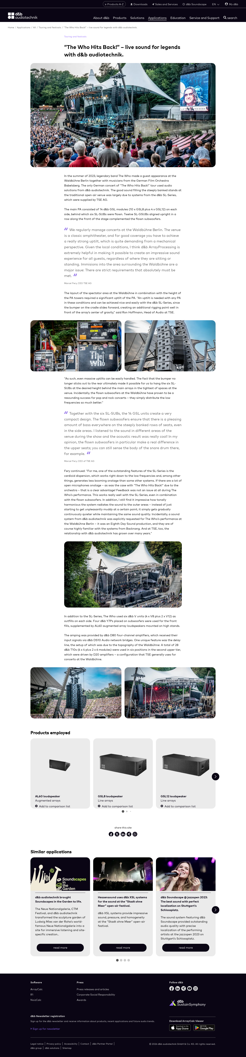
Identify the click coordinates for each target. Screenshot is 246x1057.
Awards (81, 999)
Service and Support (204, 18)
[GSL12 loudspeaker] (186, 765)
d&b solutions (52, 1047)
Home (11, 27)
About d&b (101, 18)
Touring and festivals (50, 27)
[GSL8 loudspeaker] (123, 765)
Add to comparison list (52, 806)
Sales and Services (165, 4)
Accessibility (70, 1043)
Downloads (138, 4)
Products (119, 18)
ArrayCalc (36, 989)
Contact (84, 1043)
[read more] (60, 874)
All (35, 27)
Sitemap (67, 1047)
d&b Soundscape (194, 4)
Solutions (137, 18)
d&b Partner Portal (102, 1043)
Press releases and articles (93, 989)
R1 (31, 994)
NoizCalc (35, 999)
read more (60, 947)
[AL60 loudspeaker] (60, 765)
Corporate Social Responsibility (96, 994)
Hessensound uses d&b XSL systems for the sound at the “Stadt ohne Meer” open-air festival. (122, 901)
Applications (157, 18)
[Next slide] (215, 776)
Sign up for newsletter (45, 1028)
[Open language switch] (215, 4)
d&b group (36, 1047)
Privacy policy (54, 1043)
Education (178, 18)
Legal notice (36, 1043)
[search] (230, 18)
